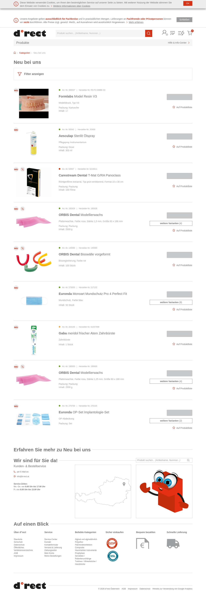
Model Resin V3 (78, 96)
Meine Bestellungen (52, 556)
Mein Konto (49, 553)
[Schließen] (187, 3)
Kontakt (47, 542)
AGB (16, 553)
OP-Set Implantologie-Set (84, 412)
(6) (171, 302)
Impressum (18, 556)
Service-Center (50, 539)
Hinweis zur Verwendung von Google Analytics (172, 589)
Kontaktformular (51, 545)
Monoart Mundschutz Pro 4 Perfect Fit (93, 294)
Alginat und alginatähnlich (86, 539)
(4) (171, 223)
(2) (171, 420)
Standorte (18, 539)
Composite (79, 547)
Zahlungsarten (50, 550)
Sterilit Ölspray (77, 136)
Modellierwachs (81, 215)
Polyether (79, 542)
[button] (164, 32)
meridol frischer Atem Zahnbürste (87, 333)
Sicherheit (18, 542)
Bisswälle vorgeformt (84, 254)
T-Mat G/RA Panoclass (90, 175)
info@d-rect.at (23, 476)
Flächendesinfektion (83, 545)
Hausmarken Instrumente (86, 550)
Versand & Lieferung (53, 547)
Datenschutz (19, 545)
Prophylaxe (80, 553)
